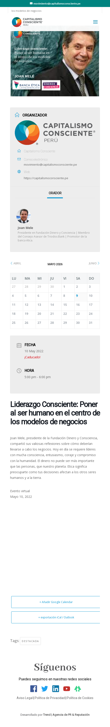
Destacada (30, 641)
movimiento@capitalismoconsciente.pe (50, 164)
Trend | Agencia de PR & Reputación (66, 714)
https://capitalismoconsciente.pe (46, 178)
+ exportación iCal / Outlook (56, 617)
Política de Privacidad (50, 698)
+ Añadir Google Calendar (56, 602)
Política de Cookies (80, 698)
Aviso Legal (25, 698)
